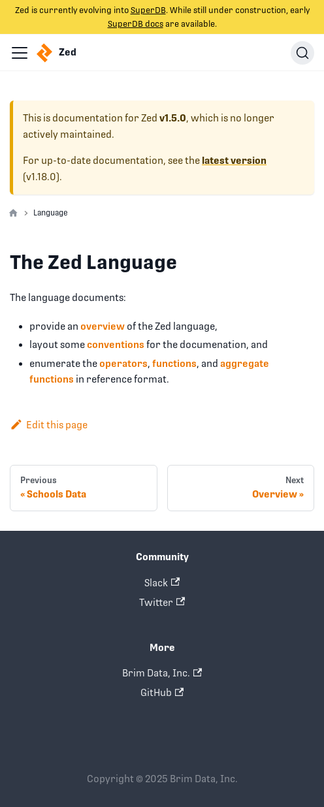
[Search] (302, 53)
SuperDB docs (135, 24)
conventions (115, 344)
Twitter (162, 602)
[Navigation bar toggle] (19, 53)
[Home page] (13, 213)
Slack (162, 582)
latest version (234, 160)
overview (102, 326)
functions (174, 363)
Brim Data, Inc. (162, 672)
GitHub (162, 692)
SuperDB (148, 10)
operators (123, 363)
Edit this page (49, 424)
